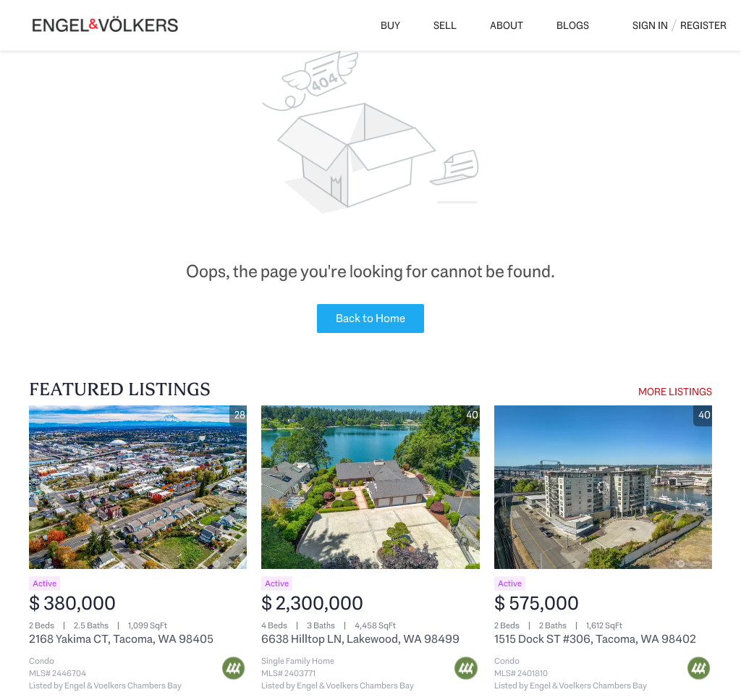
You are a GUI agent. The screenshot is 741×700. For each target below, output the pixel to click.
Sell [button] (445, 25)
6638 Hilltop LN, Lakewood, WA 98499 (360, 638)
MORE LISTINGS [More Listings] (675, 391)
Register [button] (703, 25)
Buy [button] (390, 25)
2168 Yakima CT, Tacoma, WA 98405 (121, 638)
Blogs (572, 25)
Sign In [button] (650, 25)
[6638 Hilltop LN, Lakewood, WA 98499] (370, 487)
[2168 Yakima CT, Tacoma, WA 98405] (138, 487)
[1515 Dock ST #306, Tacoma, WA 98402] (603, 487)
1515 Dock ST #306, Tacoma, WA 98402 (595, 638)
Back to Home (370, 318)
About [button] (506, 25)
